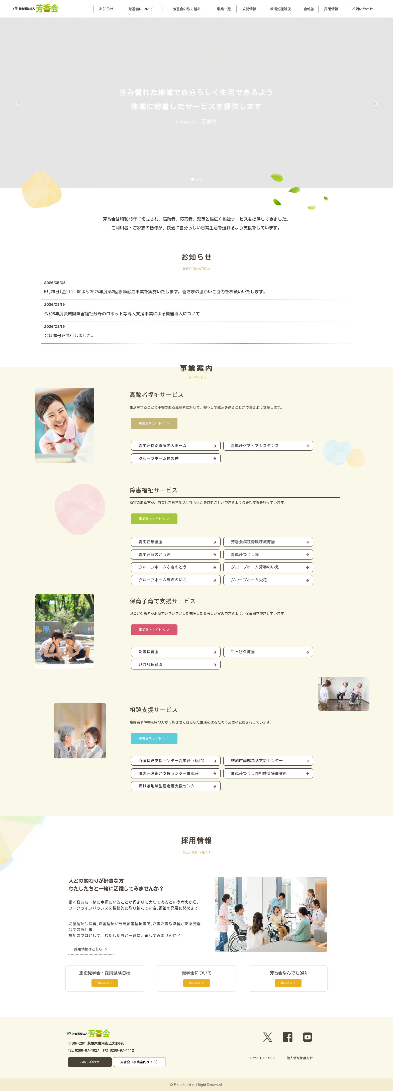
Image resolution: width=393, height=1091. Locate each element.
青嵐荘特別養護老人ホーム (163, 446)
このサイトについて (261, 1058)
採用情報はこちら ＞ (91, 949)
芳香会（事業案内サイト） (139, 1062)
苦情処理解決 (280, 9)
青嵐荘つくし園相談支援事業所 (259, 773)
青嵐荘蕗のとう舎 (155, 555)
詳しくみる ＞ (104, 983)
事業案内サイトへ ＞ (154, 423)
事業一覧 (224, 9)
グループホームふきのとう (163, 567)
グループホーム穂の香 (159, 458)
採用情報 (331, 9)
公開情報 (249, 9)
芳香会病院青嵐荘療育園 (253, 542)
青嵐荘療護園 (151, 542)
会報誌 (309, 9)
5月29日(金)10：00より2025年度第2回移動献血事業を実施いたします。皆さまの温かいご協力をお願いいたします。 (155, 292)
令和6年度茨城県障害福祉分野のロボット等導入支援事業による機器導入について (122, 314)
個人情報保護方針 (300, 1058)
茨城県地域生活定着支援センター (169, 786)
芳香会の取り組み (187, 9)
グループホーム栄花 (249, 580)
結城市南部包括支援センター (257, 761)
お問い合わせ (362, 9)
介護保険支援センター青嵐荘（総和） (173, 761)
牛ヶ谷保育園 (243, 652)
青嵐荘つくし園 (245, 555)
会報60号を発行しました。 (69, 335)
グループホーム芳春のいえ (255, 567)
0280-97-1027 (87, 1050)
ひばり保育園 (151, 664)
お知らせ (106, 9)
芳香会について (140, 9)
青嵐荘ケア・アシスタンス (255, 446)
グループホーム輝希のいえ (163, 580)
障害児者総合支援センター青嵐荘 (169, 773)
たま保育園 (149, 652)
